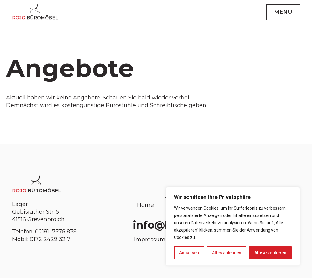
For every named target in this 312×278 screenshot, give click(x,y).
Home (145, 205)
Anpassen (189, 252)
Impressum (149, 239)
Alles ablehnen (226, 252)
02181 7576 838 (56, 231)
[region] (233, 226)
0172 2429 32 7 (50, 239)
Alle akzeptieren (270, 252)
